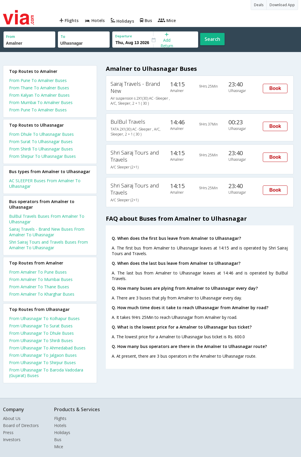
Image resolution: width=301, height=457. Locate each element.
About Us (12, 418)
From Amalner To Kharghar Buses (41, 294)
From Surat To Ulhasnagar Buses (41, 141)
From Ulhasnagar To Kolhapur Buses (44, 318)
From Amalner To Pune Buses (38, 272)
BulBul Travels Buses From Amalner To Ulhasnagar (46, 219)
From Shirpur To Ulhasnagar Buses (42, 156)
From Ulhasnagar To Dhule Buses (41, 333)
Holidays (62, 432)
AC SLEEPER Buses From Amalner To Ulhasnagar (45, 183)
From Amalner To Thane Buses (39, 286)
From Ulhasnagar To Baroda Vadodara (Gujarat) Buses (46, 372)
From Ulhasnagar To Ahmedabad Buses (47, 348)
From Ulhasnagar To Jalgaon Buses (43, 355)
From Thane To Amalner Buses (39, 88)
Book (275, 88)
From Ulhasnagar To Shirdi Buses (41, 340)
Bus (57, 439)
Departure (123, 36)
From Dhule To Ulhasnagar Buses (41, 134)
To (63, 36)
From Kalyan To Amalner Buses (39, 95)
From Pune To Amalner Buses (38, 80)
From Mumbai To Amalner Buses (41, 102)
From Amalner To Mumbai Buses (41, 279)
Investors (12, 439)
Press (8, 432)
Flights (60, 418)
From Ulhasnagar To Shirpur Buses (42, 362)
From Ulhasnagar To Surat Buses (41, 326)
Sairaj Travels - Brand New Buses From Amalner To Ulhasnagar (46, 231)
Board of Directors (21, 425)
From (10, 36)
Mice (58, 446)
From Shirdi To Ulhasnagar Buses (41, 149)
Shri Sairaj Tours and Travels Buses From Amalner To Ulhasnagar (48, 244)
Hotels (60, 425)
